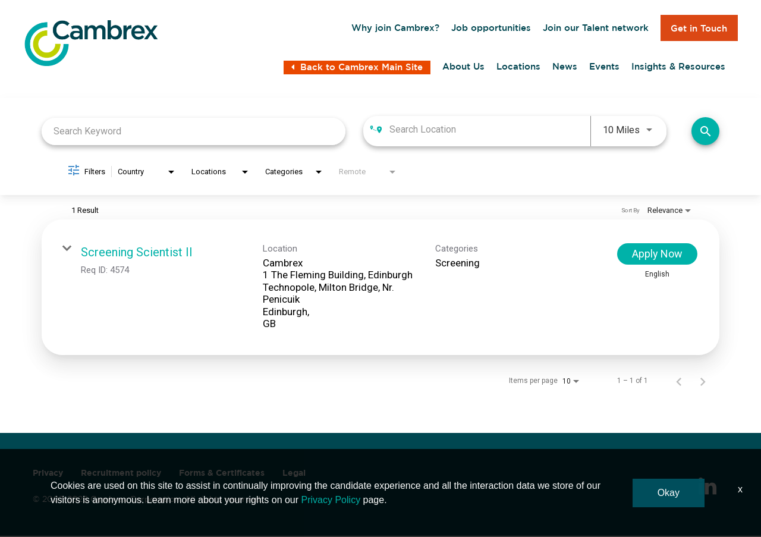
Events (604, 68)
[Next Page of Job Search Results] (703, 382)
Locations (518, 68)
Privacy (48, 474)
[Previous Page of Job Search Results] (679, 382)
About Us (463, 68)
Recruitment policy (121, 474)
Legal (294, 474)
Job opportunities (491, 28)
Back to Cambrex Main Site (357, 69)
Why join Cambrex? (395, 28)
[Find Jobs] (705, 132)
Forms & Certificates (222, 474)
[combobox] (194, 132)
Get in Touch (699, 28)
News (564, 68)
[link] (380, 288)
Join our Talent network (596, 28)
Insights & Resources (678, 68)
